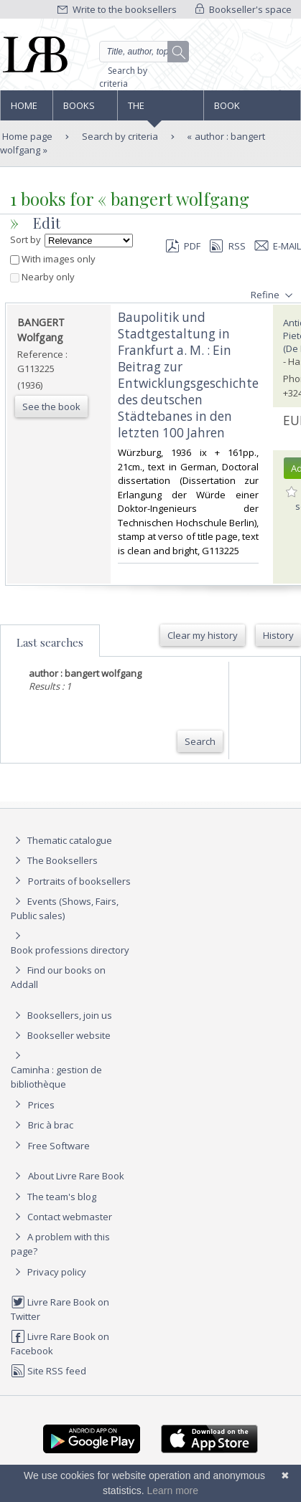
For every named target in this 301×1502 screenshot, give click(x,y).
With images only (53, 258)
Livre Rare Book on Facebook (60, 1343)
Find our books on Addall (58, 977)
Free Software (59, 1145)
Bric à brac (50, 1124)
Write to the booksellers (117, 9)
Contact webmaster (61, 1216)
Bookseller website (61, 1035)
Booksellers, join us (61, 1015)
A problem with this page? (60, 1244)
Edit (46, 222)
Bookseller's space (243, 9)
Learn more (172, 1490)
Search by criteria (123, 77)
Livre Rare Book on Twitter (60, 1309)
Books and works (79, 109)
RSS (226, 245)
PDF (183, 245)
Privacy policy (48, 1272)
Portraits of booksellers (79, 881)
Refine (273, 295)
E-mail (278, 245)
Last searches (50, 642)
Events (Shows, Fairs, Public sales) (65, 908)
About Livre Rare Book (76, 1175)
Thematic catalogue (61, 840)
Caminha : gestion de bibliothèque (56, 1076)
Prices (41, 1104)
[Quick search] (144, 51)
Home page (24, 109)
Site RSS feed (48, 1371)
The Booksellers (159, 109)
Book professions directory (244, 109)
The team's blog (53, 1196)
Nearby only (42, 276)
